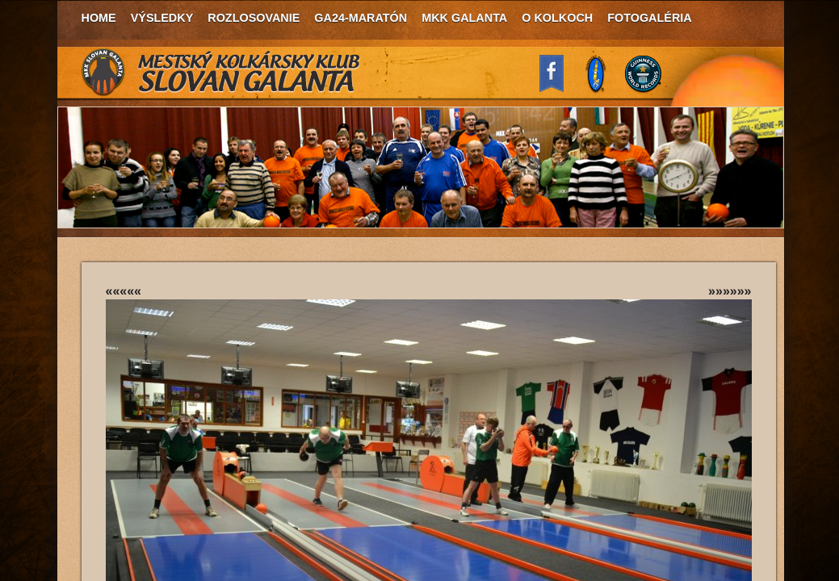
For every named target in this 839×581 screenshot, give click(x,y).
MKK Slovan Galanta (221, 72)
